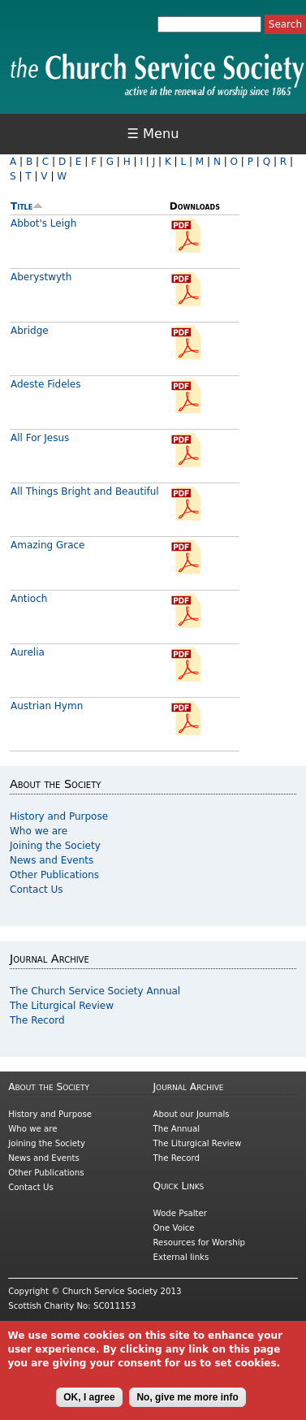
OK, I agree (88, 1404)
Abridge (30, 330)
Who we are (38, 831)
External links (181, 1257)
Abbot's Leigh (43, 223)
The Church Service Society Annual (95, 991)
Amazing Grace (48, 545)
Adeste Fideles (45, 384)
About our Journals (191, 1114)
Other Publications (54, 875)
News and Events (51, 860)
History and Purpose (59, 816)
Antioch (29, 598)
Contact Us (36, 889)
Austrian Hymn (47, 706)
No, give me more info (187, 1404)
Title (27, 206)
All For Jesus (40, 438)
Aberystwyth (41, 277)
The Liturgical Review (62, 1005)
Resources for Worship (199, 1242)
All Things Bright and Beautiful (85, 491)
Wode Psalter (180, 1213)
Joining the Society (55, 845)
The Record (37, 1020)
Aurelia (28, 652)
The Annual (176, 1128)
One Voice (174, 1227)
